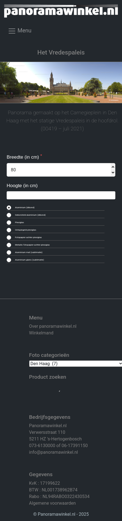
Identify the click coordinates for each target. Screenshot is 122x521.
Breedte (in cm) (23, 157)
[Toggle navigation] (19, 32)
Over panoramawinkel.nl (53, 326)
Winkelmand (41, 333)
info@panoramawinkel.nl (53, 452)
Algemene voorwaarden (52, 503)
